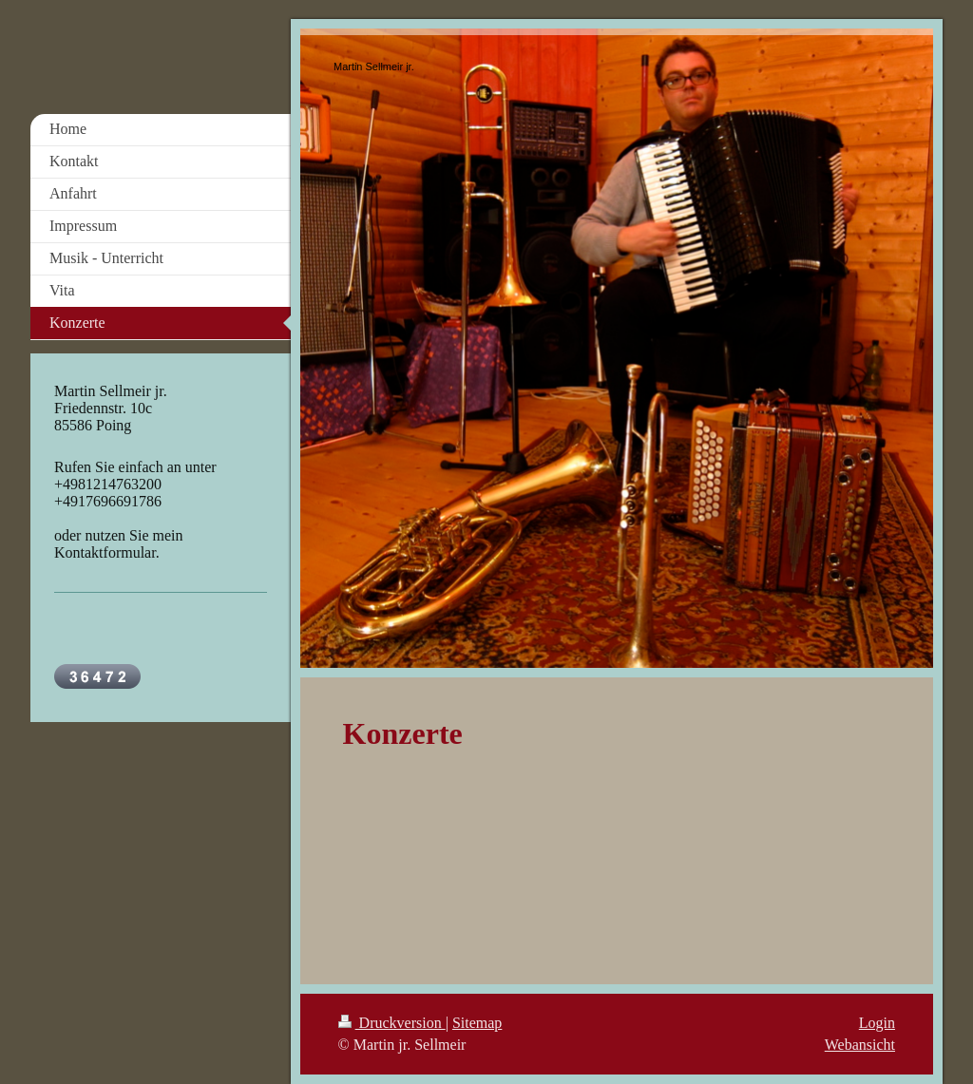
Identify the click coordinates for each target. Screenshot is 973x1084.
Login (877, 1023)
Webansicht (860, 1044)
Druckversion (392, 1023)
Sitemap (477, 1023)
